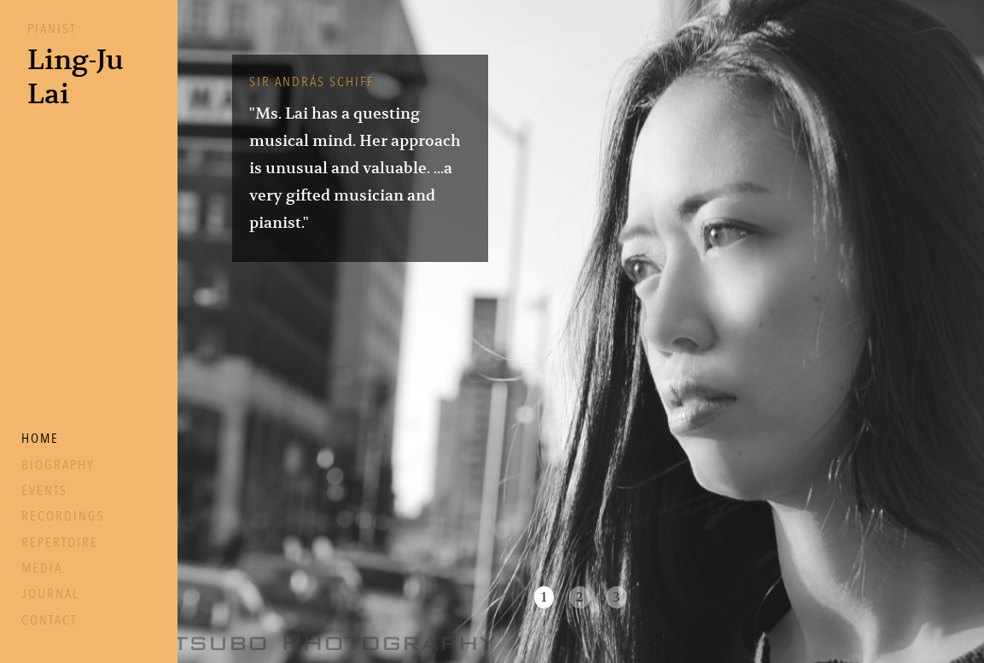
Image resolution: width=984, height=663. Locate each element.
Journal (50, 593)
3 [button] (616, 597)
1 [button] (544, 597)
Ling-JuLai (75, 77)
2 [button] (580, 597)
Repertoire (59, 542)
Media (41, 568)
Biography (58, 465)
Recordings (63, 516)
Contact (49, 620)
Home (40, 438)
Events (44, 490)
